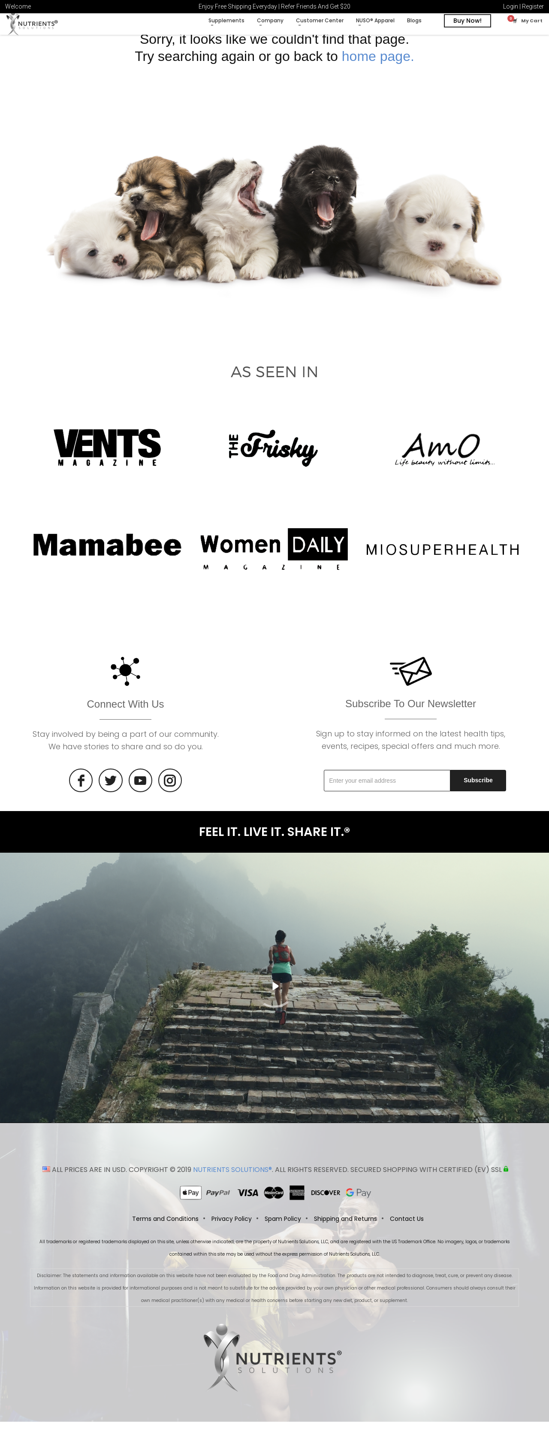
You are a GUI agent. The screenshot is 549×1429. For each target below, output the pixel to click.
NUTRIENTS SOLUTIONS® (232, 1177)
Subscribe (478, 786)
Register (533, 6)
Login (510, 6)
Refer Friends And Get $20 (315, 6)
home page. (378, 62)
